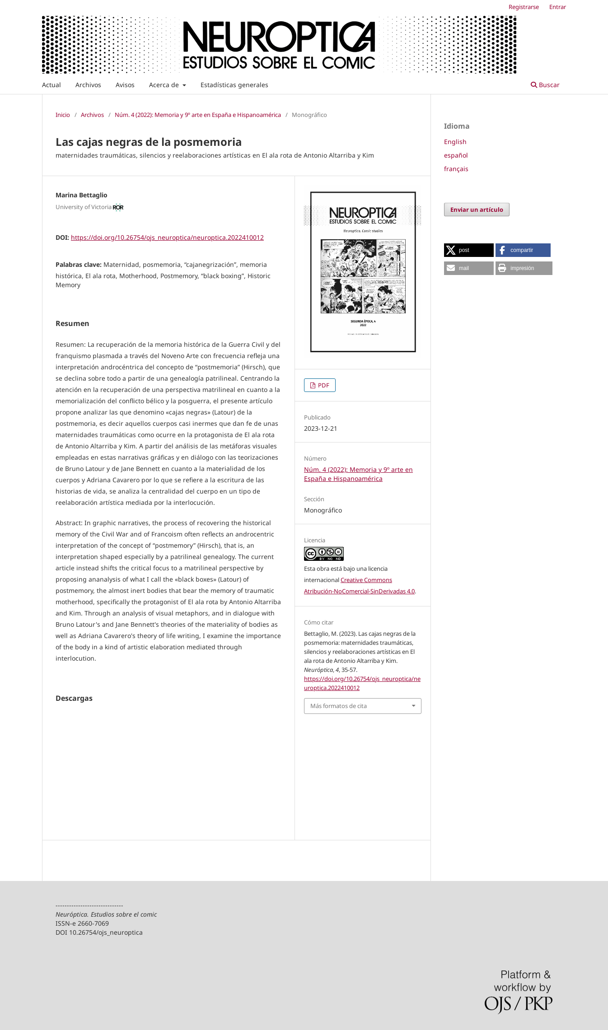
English (455, 141)
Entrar (557, 7)
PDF (323, 385)
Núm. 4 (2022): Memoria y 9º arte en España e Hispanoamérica (198, 115)
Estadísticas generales (234, 84)
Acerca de (165, 84)
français (456, 168)
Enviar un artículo (476, 209)
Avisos (125, 84)
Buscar (545, 84)
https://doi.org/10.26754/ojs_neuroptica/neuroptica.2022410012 (167, 237)
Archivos (88, 84)
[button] (469, 250)
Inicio (63, 115)
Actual (51, 84)
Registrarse (524, 7)
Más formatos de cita (338, 706)
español (456, 155)
